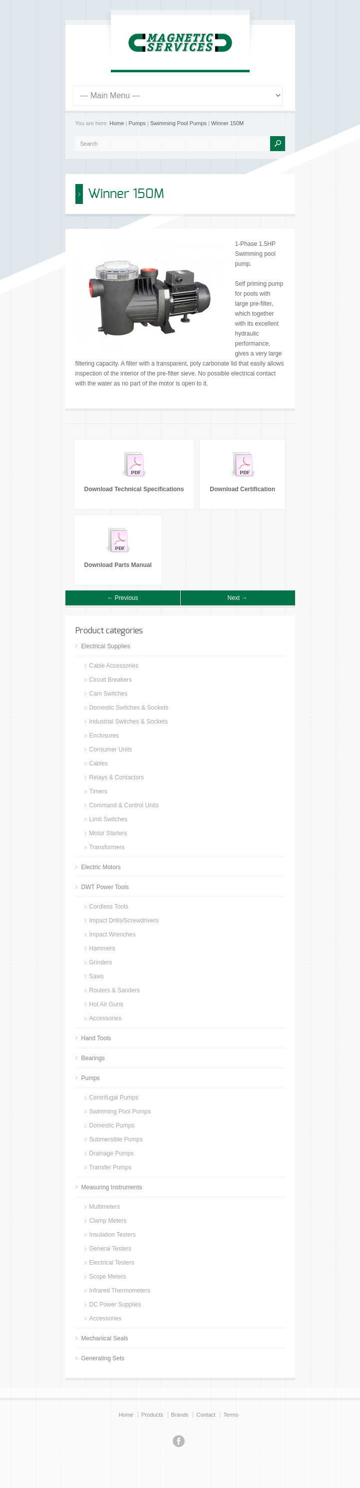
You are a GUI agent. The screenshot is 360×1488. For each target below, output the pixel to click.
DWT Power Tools (105, 887)
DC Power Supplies (115, 1304)
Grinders (100, 962)
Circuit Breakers (110, 679)
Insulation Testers (112, 1234)
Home (116, 123)
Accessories (105, 1018)
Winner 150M (227, 123)
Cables (98, 763)
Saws (96, 976)
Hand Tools (96, 1038)
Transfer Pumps (110, 1167)
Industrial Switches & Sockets (128, 721)
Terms (230, 1415)
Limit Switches (108, 819)
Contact (205, 1415)
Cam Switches (108, 693)
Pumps (137, 123)
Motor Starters (108, 833)
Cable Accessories (114, 665)
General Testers (110, 1248)
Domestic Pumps (112, 1125)
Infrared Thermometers (120, 1290)
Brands (180, 1415)
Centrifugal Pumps (114, 1097)
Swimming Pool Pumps (178, 123)
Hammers (102, 948)
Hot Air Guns (106, 1004)
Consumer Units (110, 749)
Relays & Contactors (116, 777)
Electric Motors (101, 867)
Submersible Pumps (116, 1139)
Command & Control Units (124, 805)
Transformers (107, 847)
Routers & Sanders (114, 990)
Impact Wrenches (112, 934)
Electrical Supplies (105, 646)
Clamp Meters (108, 1220)
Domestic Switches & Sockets (129, 707)
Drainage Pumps (111, 1153)
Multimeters (104, 1206)
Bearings (93, 1058)
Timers (98, 791)
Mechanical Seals (104, 1338)
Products (152, 1415)
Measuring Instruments (111, 1187)
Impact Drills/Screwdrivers (124, 920)
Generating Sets (103, 1358)
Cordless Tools (108, 906)
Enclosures (104, 735)
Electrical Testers (111, 1262)
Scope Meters (107, 1276)
